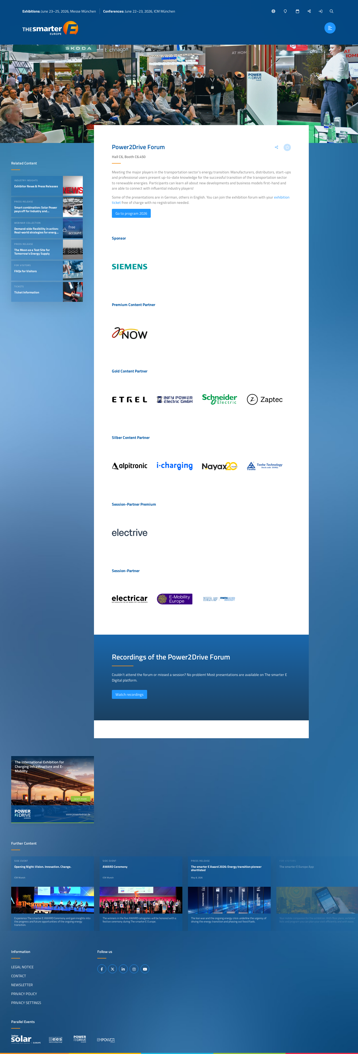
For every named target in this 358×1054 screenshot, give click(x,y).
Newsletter (22, 985)
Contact (18, 976)
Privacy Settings (26, 1002)
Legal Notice (22, 967)
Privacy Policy (24, 993)
